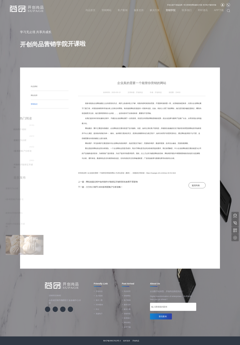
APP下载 (219, 10)
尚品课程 (34, 84)
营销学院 (171, 10)
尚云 (96, 309)
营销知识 (34, 100)
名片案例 (98, 296)
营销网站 (106, 10)
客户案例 (123, 10)
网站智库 (34, 92)
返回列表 (196, 185)
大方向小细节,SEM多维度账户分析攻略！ (104, 187)
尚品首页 (90, 10)
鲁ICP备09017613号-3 (112, 341)
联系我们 (187, 10)
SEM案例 (98, 305)
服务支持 (139, 10)
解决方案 (155, 10)
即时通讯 (203, 10)
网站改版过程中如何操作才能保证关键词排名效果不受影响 (112, 182)
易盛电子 (98, 314)
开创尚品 (98, 291)
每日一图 (98, 300)
